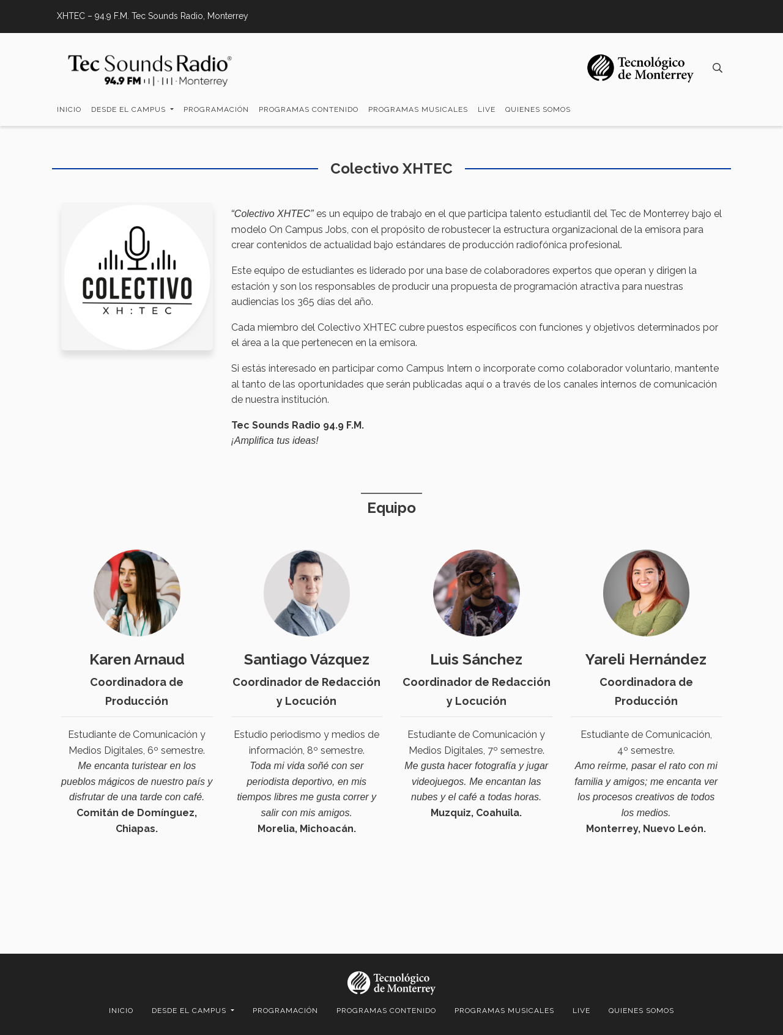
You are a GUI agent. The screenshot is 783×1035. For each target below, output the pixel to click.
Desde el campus (129, 109)
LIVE (486, 109)
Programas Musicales (418, 109)
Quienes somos (538, 109)
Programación (216, 109)
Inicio (69, 109)
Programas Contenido (308, 109)
